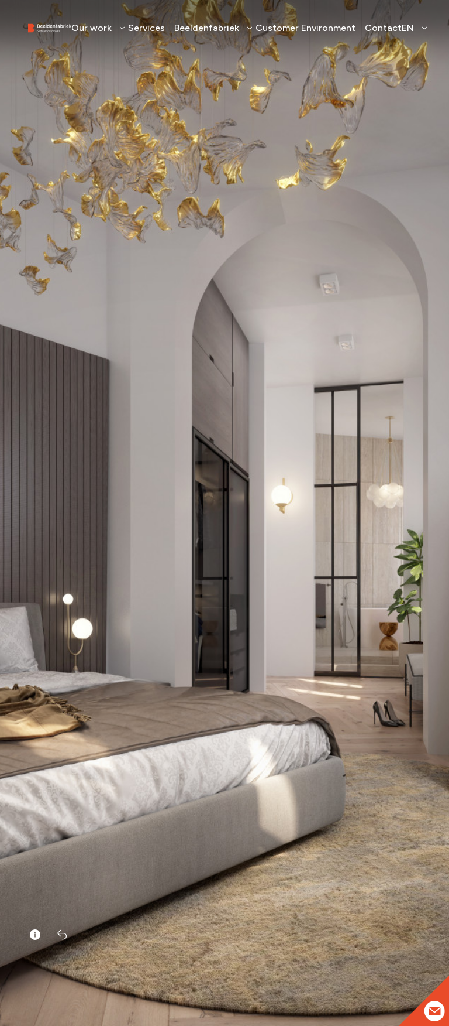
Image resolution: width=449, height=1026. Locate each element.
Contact (383, 27)
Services (146, 27)
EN (411, 27)
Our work (95, 27)
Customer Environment (305, 27)
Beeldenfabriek (210, 27)
